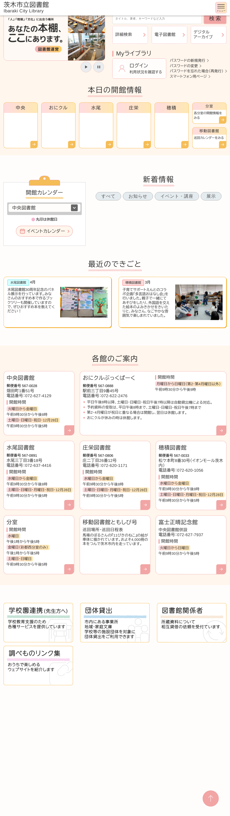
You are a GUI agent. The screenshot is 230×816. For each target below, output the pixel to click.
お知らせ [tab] (137, 196)
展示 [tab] (211, 196)
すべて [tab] (108, 196)
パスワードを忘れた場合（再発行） (196, 71)
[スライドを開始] (86, 67)
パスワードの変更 (184, 66)
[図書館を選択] (44, 208)
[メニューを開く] (221, 7)
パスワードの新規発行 (187, 60)
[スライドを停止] (98, 67)
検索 (215, 18)
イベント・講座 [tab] (176, 196)
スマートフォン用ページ (188, 76)
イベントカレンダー (46, 231)
